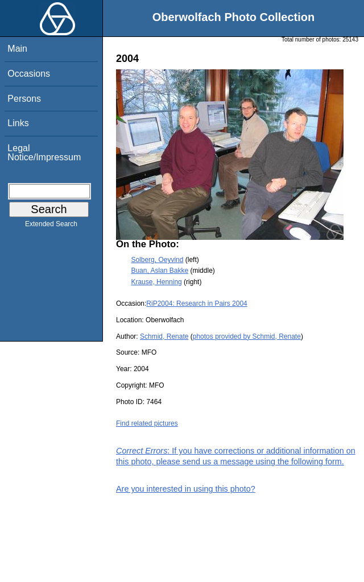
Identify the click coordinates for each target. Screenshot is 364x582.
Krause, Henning (156, 282)
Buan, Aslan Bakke (159, 271)
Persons (24, 98)
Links (17, 123)
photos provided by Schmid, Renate (247, 336)
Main (17, 48)
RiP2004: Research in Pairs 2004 (196, 303)
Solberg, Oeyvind (157, 260)
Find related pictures (147, 423)
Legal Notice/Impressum (44, 152)
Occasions (28, 73)
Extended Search (51, 226)
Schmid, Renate (164, 336)
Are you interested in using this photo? (185, 488)
